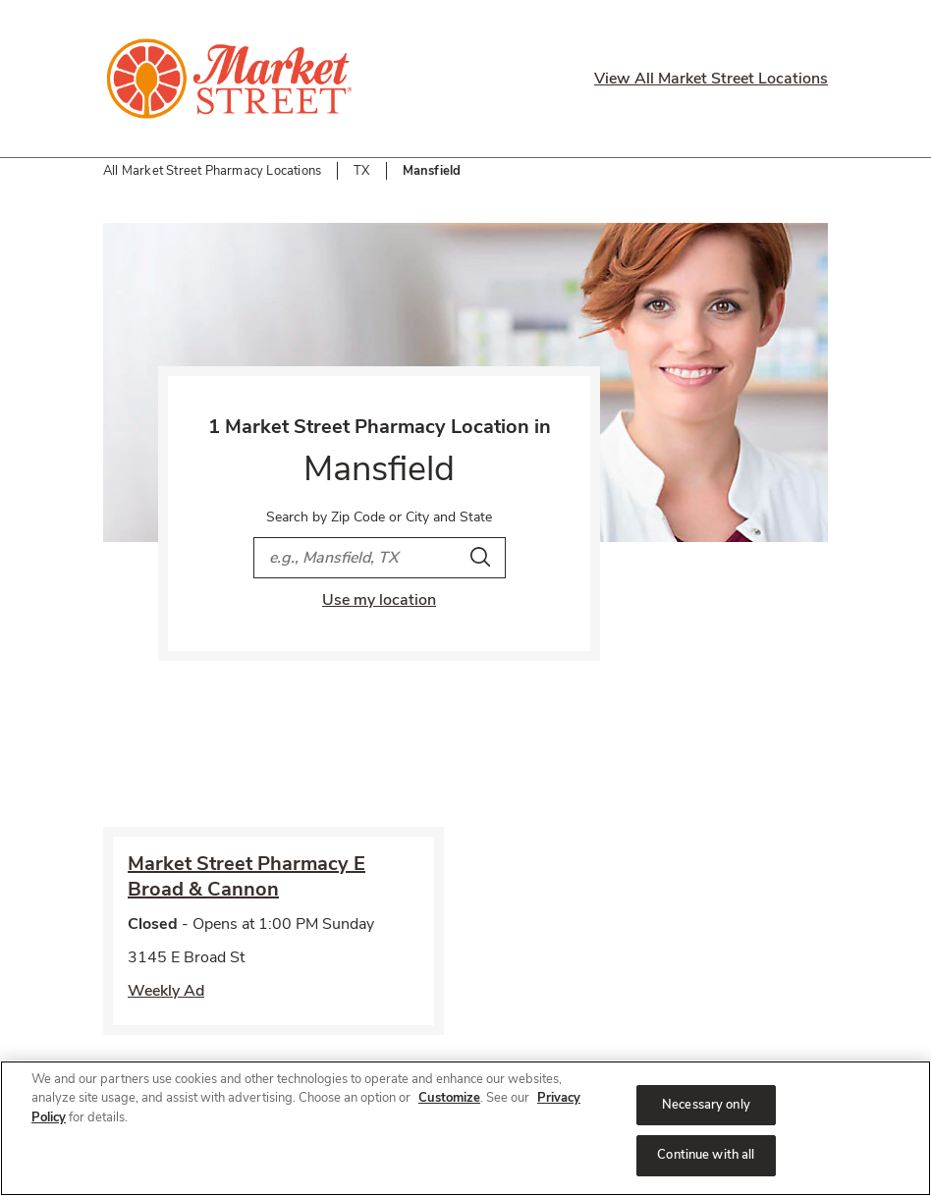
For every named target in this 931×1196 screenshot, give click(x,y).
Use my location (379, 600)
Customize (449, 1098)
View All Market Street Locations (711, 78)
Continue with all (705, 1155)
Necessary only (706, 1105)
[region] (465, 1128)
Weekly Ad (166, 991)
